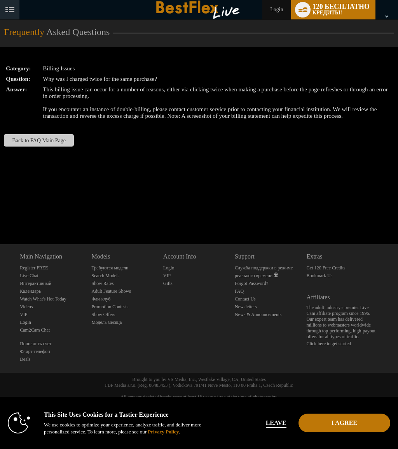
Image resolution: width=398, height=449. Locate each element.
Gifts (168, 283)
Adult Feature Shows (111, 291)
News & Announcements (258, 314)
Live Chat (29, 275)
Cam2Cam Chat (35, 330)
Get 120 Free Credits (325, 268)
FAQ (239, 291)
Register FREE (34, 268)
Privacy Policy (163, 432)
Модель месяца (106, 322)
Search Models (105, 275)
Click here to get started (328, 343)
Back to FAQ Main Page (39, 140)
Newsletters (246, 306)
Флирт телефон (35, 351)
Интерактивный (35, 283)
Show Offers (103, 314)
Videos (26, 306)
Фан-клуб (100, 299)
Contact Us (245, 299)
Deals (25, 359)
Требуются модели (109, 268)
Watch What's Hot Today (43, 299)
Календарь (30, 291)
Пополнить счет (35, 343)
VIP (23, 314)
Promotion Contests (109, 306)
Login (276, 9)
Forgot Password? (251, 283)
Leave (276, 422)
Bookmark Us (319, 275)
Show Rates (102, 283)
